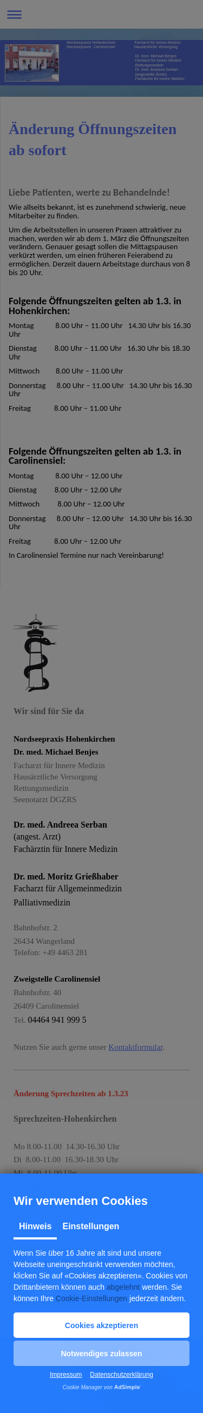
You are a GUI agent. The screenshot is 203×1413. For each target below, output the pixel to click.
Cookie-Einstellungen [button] (91, 1298)
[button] (101, 1325)
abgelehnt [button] (123, 1287)
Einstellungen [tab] (90, 1226)
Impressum (66, 1374)
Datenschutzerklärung (121, 1374)
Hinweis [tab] (35, 1226)
